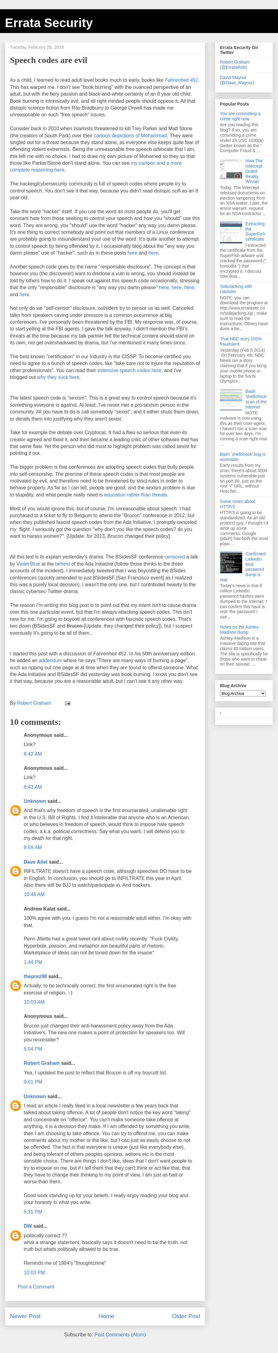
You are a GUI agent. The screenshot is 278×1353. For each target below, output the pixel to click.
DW (28, 1226)
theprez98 (35, 976)
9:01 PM (33, 1082)
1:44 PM (33, 962)
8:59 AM (33, 847)
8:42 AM (33, 754)
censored (175, 556)
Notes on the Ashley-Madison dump (240, 630)
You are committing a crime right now (240, 116)
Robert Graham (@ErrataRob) (235, 65)
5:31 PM (33, 1211)
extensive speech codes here (129, 370)
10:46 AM (34, 894)
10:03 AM (34, 1002)
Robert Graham (42, 1063)
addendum (51, 660)
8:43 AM (33, 787)
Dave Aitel (36, 862)
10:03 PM (34, 1272)
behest (63, 564)
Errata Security (49, 23)
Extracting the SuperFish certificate (255, 231)
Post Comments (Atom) (120, 1334)
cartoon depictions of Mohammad (130, 135)
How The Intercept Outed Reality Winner (254, 171)
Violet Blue (28, 564)
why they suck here (58, 377)
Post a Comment (36, 1286)
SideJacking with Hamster (236, 289)
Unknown (35, 801)
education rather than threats (135, 494)
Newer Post (25, 1316)
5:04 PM (33, 1049)
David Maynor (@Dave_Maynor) (237, 80)
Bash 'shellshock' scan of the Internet (256, 399)
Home (106, 1316)
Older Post (186, 1316)
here (133, 252)
